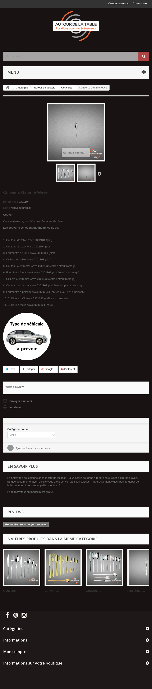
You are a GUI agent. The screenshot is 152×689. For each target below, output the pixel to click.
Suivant (99, 174)
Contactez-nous (118, 3)
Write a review (14, 386)
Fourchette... (136, 590)
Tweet (11, 369)
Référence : (10, 201)
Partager (29, 369)
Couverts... (10, 590)
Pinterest (68, 369)
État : (6, 207)
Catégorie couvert (19, 429)
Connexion (140, 3)
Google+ (48, 369)
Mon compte (14, 651)
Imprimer (15, 407)
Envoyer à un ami (20, 401)
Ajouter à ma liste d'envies (32, 448)
